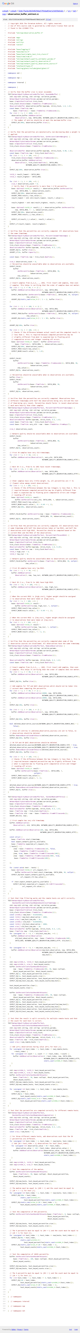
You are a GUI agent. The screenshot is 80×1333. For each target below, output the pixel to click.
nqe (4, 14)
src (69, 11)
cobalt (5, 11)
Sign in (75, 3)
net (74, 11)
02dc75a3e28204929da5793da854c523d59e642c (41, 11)
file (48, 19)
